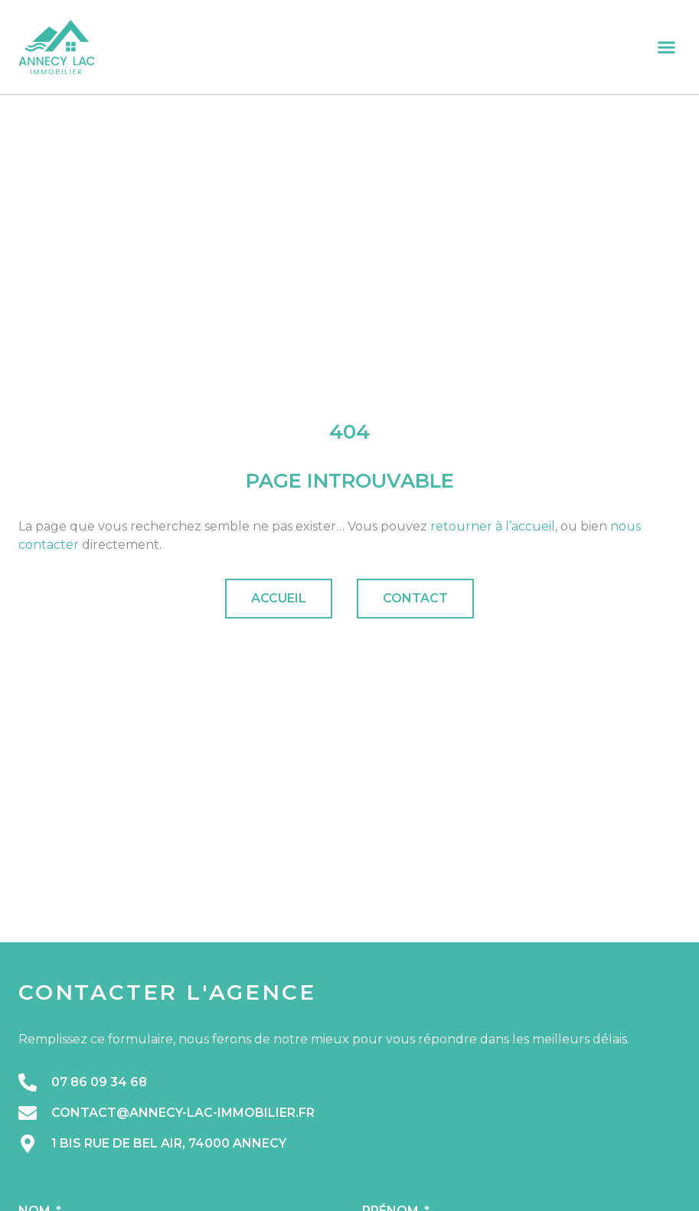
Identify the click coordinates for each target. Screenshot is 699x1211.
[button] (666, 47)
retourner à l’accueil (492, 526)
